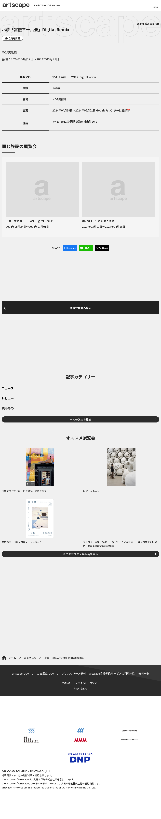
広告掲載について (47, 673)
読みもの (8, 408)
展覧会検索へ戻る (80, 308)
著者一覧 (143, 673)
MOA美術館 (13, 38)
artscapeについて (22, 673)
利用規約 (66, 682)
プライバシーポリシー (87, 682)
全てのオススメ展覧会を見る (80, 554)
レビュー (8, 398)
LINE (87, 248)
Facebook (71, 248)
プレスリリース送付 (74, 673)
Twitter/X (103, 248)
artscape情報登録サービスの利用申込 (112, 673)
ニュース (8, 388)
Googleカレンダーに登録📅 (113, 110)
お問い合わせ (80, 688)
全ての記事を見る (80, 419)
